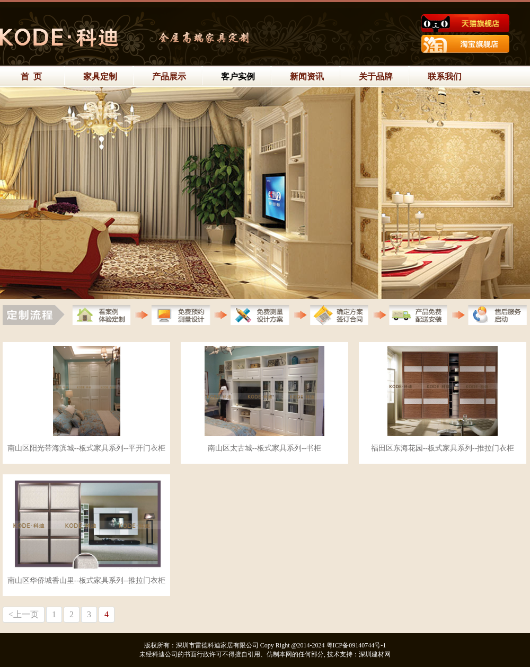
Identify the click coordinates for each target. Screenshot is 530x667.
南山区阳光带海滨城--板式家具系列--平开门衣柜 (86, 448)
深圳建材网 (375, 654)
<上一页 (23, 614)
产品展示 (169, 76)
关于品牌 (376, 76)
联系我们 (445, 76)
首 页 (31, 76)
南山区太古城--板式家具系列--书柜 (265, 448)
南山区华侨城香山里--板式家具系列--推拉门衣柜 (86, 580)
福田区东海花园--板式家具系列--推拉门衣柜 (443, 448)
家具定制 (100, 76)
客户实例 (238, 76)
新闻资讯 (307, 76)
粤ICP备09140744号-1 (356, 645)
